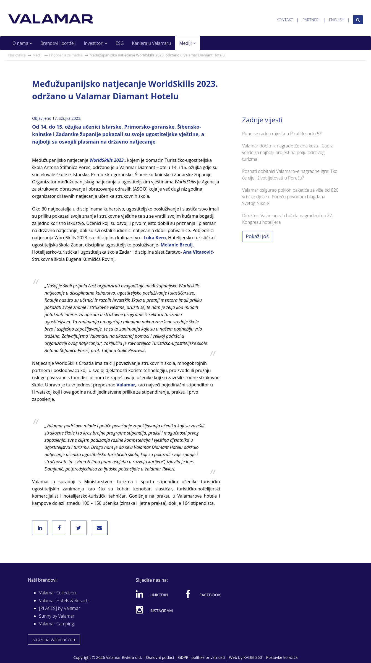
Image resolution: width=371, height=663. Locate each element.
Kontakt (284, 19)
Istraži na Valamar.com (54, 639)
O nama (22, 43)
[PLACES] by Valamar (59, 608)
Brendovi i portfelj (58, 43)
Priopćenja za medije (66, 55)
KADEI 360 (253, 657)
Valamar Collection (57, 593)
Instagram (154, 609)
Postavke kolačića (281, 657)
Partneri (311, 19)
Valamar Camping (56, 624)
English (336, 19)
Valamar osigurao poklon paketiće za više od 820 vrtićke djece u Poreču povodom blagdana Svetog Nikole (290, 196)
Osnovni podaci (160, 657)
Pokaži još (257, 236)
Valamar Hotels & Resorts (64, 600)
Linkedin (152, 594)
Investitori (96, 43)
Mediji (187, 43)
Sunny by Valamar (56, 616)
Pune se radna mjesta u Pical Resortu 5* (282, 134)
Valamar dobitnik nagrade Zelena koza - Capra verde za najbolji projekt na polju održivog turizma (287, 152)
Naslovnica (17, 55)
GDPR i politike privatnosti (201, 657)
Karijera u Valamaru (151, 43)
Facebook (203, 594)
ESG (120, 43)
